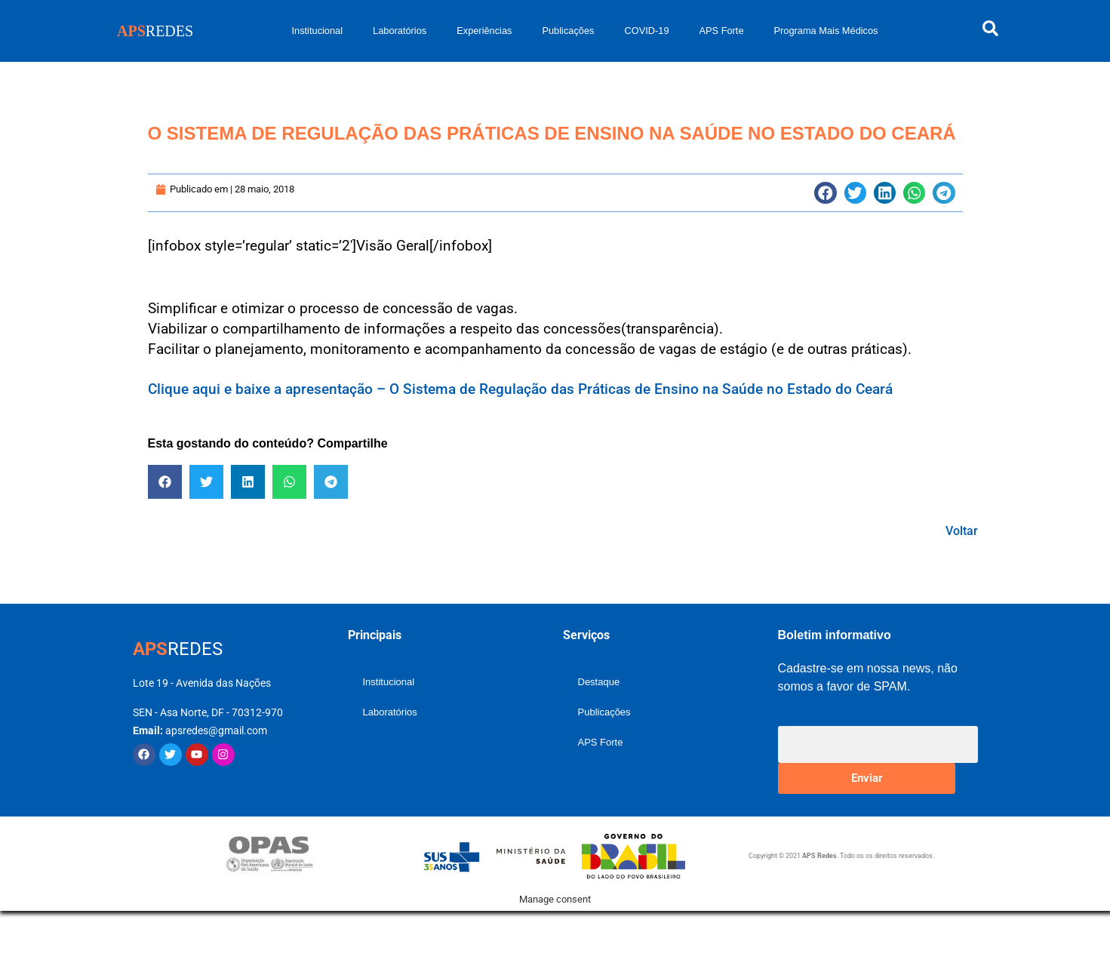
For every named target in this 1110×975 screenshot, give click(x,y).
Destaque (599, 681)
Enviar (866, 778)
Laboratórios (399, 30)
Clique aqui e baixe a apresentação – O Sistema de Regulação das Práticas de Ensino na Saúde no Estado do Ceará (520, 389)
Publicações (568, 30)
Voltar (961, 531)
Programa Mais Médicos (826, 30)
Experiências (484, 30)
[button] (825, 193)
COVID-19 (646, 30)
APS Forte (722, 30)
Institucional (317, 30)
